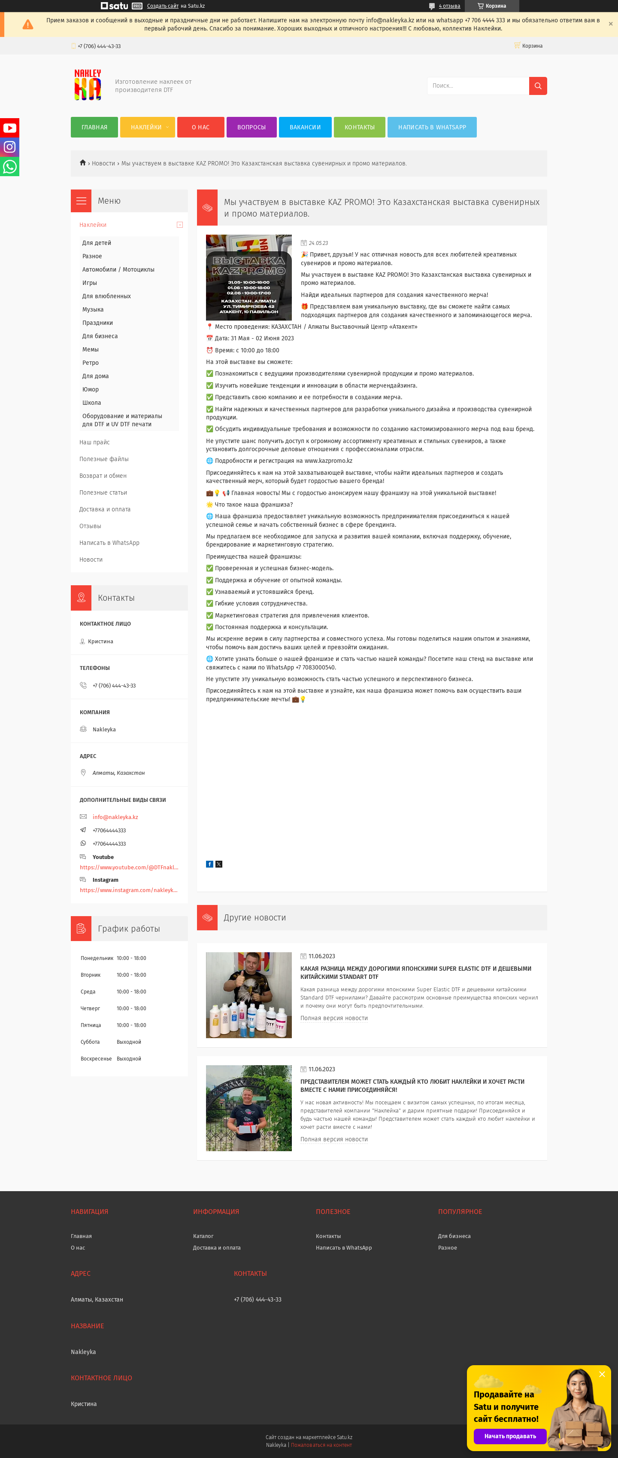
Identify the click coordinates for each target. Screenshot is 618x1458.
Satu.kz (344, 1437)
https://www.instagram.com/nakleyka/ (129, 890)
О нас (201, 127)
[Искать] (538, 86)
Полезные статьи (103, 492)
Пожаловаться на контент (321, 1445)
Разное (92, 256)
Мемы (90, 349)
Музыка (93, 309)
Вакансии (305, 127)
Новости (103, 163)
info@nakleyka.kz (115, 817)
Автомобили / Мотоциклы (118, 269)
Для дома (95, 376)
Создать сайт (163, 6)
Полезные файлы (104, 459)
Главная (94, 127)
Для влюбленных (106, 296)
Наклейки (146, 127)
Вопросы (251, 127)
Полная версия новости (334, 1018)
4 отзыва (449, 6)
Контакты (360, 127)
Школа (91, 403)
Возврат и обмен (103, 476)
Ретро (90, 363)
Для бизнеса (100, 336)
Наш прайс (94, 442)
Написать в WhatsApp (432, 127)
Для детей (96, 243)
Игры (89, 283)
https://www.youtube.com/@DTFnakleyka (129, 867)
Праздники (97, 323)
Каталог (203, 1236)
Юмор (90, 389)
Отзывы (90, 526)
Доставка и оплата (105, 509)
